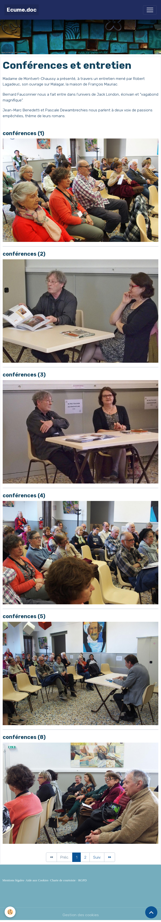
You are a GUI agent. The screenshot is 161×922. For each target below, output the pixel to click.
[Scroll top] (151, 912)
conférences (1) (23, 133)
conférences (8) (24, 737)
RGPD (82, 880)
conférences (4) (24, 495)
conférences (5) (24, 616)
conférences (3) (24, 375)
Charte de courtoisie (63, 880)
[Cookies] (10, 912)
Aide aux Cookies (37, 880)
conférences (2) (24, 254)
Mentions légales (13, 880)
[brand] (21, 9)
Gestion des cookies (81, 915)
